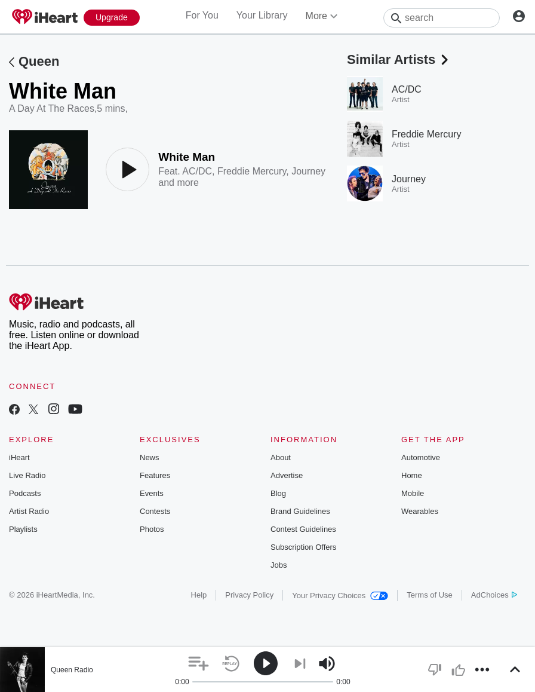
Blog (278, 493)
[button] (198, 663)
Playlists (23, 529)
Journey (308, 171)
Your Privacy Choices (340, 595)
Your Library (262, 15)
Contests (155, 511)
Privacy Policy (249, 594)
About (280, 457)
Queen (39, 61)
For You (202, 15)
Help (199, 594)
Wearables (419, 511)
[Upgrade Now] (112, 18)
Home (411, 475)
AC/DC (197, 171)
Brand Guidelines (300, 511)
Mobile (412, 493)
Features (155, 475)
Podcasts (25, 493)
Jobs (278, 565)
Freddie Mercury (251, 171)
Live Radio (27, 475)
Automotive (420, 457)
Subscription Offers (303, 547)
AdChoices (494, 594)
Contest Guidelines (303, 529)
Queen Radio (72, 670)
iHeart (19, 457)
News (149, 457)
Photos (152, 529)
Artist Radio (29, 511)
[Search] (441, 17)
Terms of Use (430, 594)
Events (152, 493)
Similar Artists (399, 59)
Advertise (286, 475)
